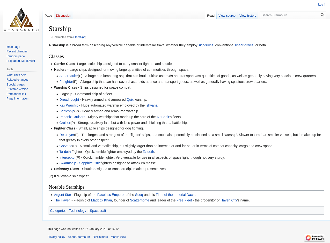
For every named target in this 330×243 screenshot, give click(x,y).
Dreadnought (69, 99)
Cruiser (64, 123)
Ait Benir (162, 117)
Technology (77, 211)
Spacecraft (98, 211)
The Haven (62, 200)
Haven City (228, 200)
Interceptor (67, 157)
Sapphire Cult (89, 163)
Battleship (66, 111)
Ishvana (151, 105)
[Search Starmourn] (293, 15)
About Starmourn (79, 237)
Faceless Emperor (111, 195)
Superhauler (68, 76)
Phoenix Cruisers (72, 117)
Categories (58, 211)
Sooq (139, 195)
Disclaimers (100, 237)
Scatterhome (139, 200)
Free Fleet (184, 200)
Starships (79, 36)
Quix (130, 99)
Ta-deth (65, 152)
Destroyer (66, 135)
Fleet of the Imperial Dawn (175, 195)
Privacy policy (56, 237)
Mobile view (118, 237)
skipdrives (205, 45)
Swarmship (67, 163)
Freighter (66, 82)
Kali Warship (68, 105)
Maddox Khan (101, 200)
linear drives (244, 45)
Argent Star (62, 195)
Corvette (65, 146)
